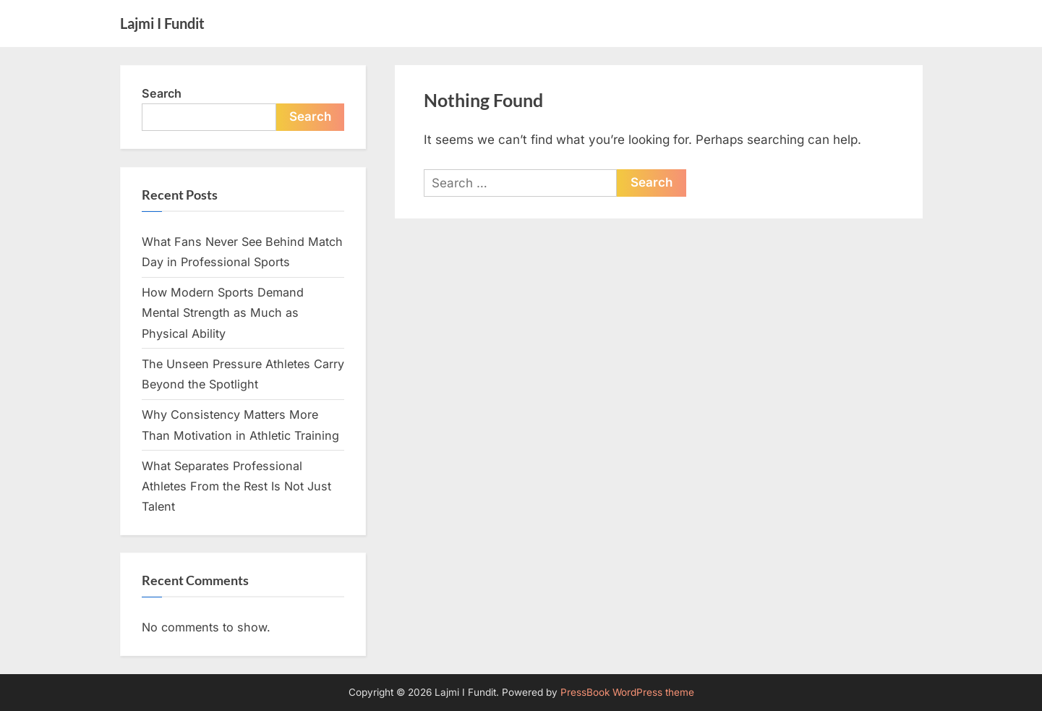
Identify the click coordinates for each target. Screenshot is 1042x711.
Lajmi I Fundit (162, 23)
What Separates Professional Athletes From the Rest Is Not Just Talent (236, 486)
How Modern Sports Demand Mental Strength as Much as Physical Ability (223, 313)
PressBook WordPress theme (627, 692)
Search (162, 93)
